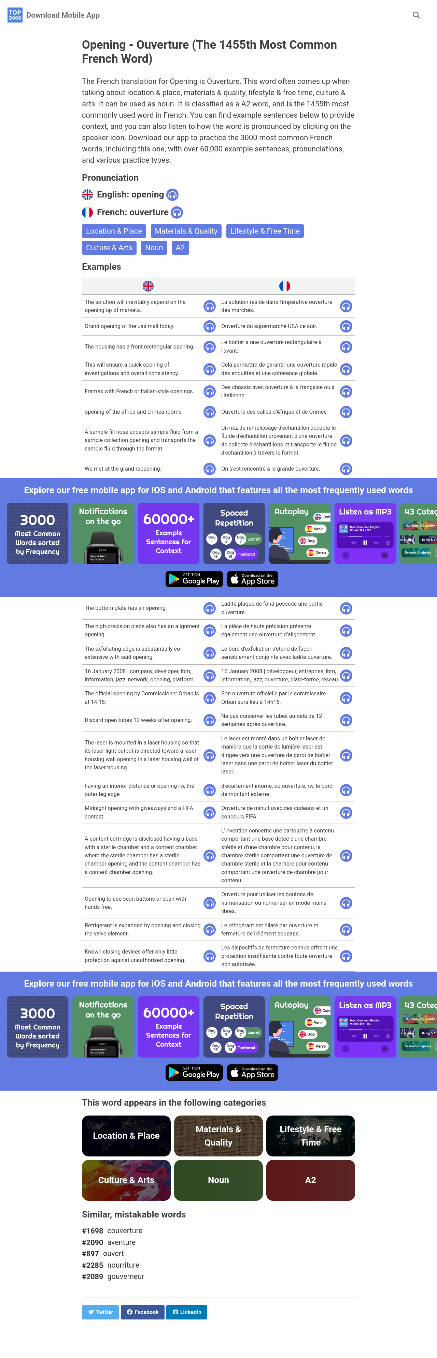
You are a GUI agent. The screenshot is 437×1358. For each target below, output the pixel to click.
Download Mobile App (63, 15)
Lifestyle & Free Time (265, 231)
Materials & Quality (186, 231)
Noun (154, 247)
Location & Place (114, 231)
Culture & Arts (109, 247)
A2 (180, 247)
